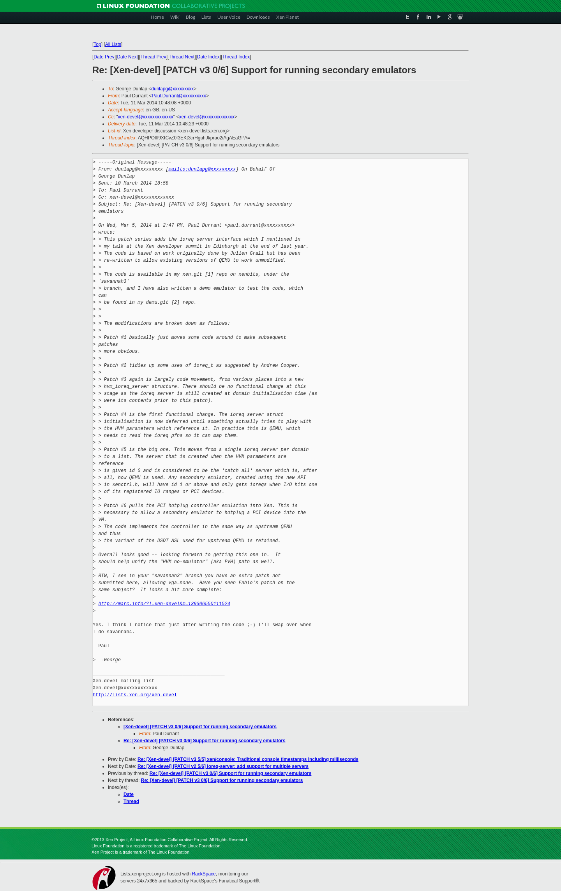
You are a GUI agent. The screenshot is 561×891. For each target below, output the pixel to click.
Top (97, 44)
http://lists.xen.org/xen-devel (135, 695)
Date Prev (104, 57)
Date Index (208, 57)
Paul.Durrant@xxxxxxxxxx (179, 96)
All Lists (113, 44)
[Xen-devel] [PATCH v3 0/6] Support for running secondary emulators (200, 726)
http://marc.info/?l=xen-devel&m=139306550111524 (164, 603)
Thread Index (236, 57)
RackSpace (203, 874)
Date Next (127, 57)
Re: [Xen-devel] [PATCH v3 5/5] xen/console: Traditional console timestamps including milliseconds (248, 759)
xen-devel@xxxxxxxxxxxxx (145, 117)
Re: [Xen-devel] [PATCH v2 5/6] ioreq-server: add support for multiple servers (223, 766)
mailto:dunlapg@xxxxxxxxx (202, 169)
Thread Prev (153, 57)
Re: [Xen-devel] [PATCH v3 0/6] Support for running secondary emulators (204, 740)
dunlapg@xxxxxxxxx (172, 89)
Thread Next (181, 57)
